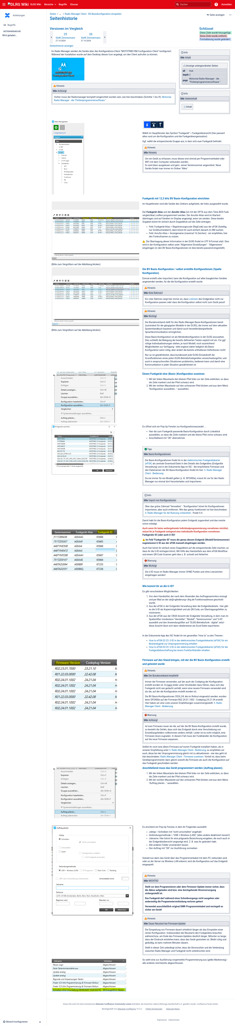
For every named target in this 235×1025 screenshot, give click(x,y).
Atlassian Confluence (127, 1009)
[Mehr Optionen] (230, 14)
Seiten (53, 14)
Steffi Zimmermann (65, 37)
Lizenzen (193, 299)
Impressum (162, 1020)
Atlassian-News (173, 1009)
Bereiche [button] (48, 4)
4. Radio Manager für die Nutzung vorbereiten (168, 513)
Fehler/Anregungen (154, 1009)
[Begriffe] (23, 25)
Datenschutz (174, 1020)
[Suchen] (177, 4)
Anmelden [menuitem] (226, 4)
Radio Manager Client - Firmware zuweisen (181, 756)
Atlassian (140, 1016)
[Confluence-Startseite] (24, 4)
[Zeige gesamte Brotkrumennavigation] (60, 14)
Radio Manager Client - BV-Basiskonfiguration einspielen (93, 14)
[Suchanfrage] (193, 4)
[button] (4, 4)
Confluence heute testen (207, 1004)
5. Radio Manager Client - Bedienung (187, 750)
